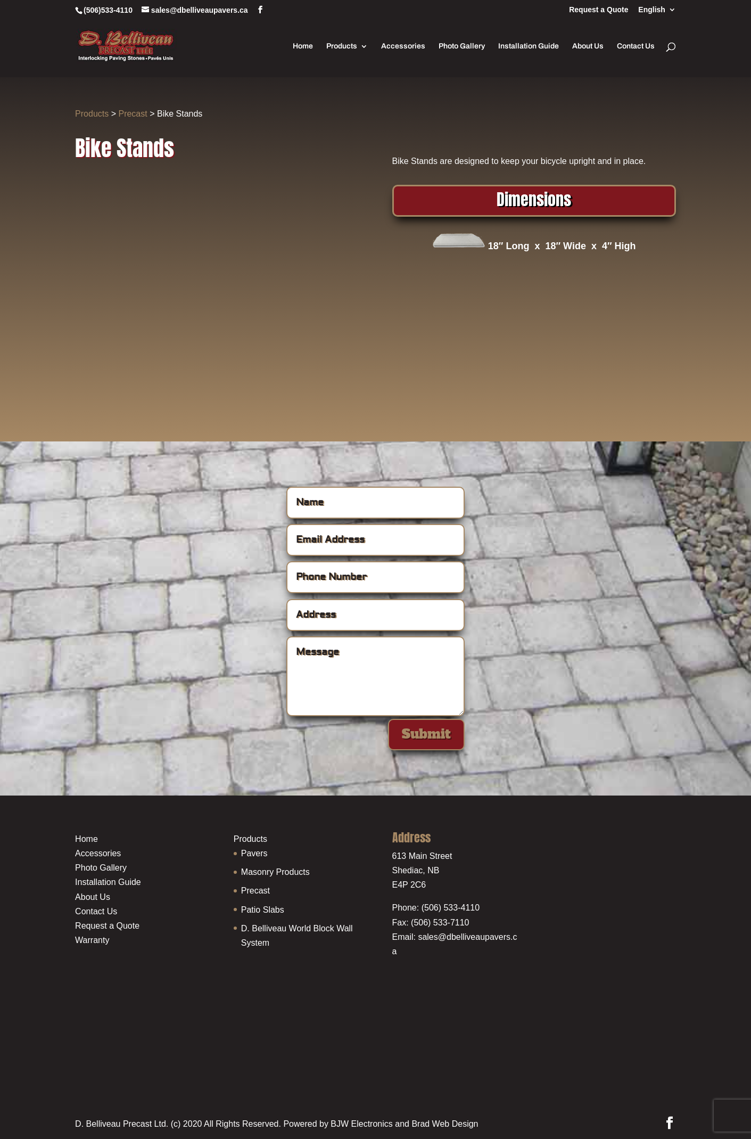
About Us (588, 46)
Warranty (92, 940)
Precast (132, 113)
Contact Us (636, 46)
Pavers (254, 853)
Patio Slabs (262, 909)
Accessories (403, 46)
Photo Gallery (462, 46)
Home (303, 46)
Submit (426, 734)
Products (341, 46)
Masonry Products (275, 871)
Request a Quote (598, 10)
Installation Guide (528, 46)
